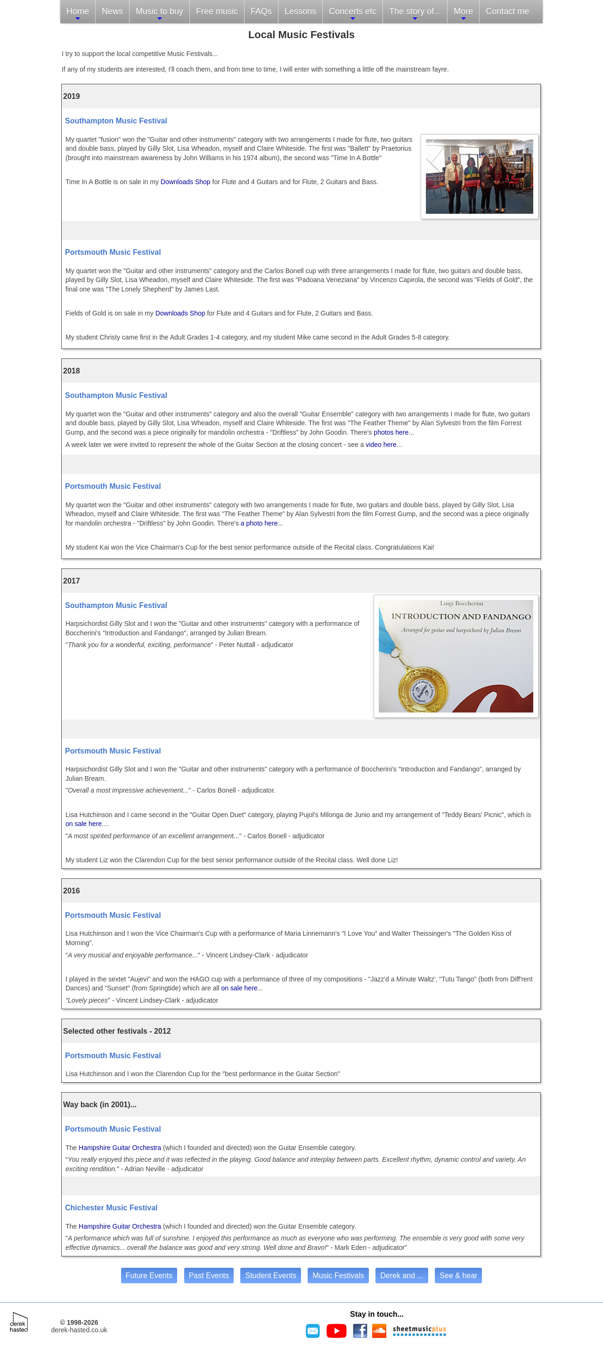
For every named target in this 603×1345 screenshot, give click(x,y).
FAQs (261, 11)
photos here (390, 432)
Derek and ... (402, 1276)
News (112, 11)
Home (77, 14)
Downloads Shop (186, 182)
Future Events (149, 1276)
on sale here (83, 823)
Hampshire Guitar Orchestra (120, 1147)
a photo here (258, 523)
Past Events (209, 1276)
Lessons (300, 11)
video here (381, 444)
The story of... (415, 14)
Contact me (507, 11)
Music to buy (159, 14)
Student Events (270, 1276)
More (463, 14)
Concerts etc (352, 14)
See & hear (458, 1276)
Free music (217, 11)
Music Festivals (338, 1276)
